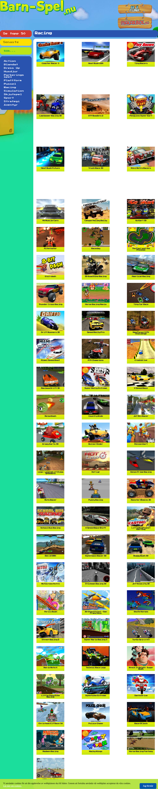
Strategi (12, 101)
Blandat (11, 65)
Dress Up (12, 68)
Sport (9, 98)
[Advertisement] (96, 82)
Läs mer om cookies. (12, 786)
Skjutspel (13, 94)
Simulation (14, 91)
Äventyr (11, 105)
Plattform (13, 80)
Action (10, 61)
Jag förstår (148, 786)
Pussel (10, 84)
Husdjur (11, 72)
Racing (10, 87)
